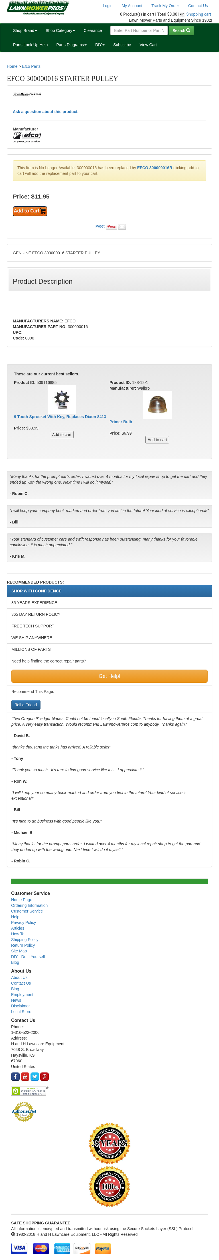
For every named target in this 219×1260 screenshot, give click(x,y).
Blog (15, 962)
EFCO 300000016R (154, 167)
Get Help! (109, 676)
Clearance (93, 30)
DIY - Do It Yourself (28, 956)
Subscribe (122, 44)
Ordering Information (29, 905)
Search (181, 30)
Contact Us (198, 5)
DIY (100, 44)
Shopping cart (198, 14)
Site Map (19, 951)
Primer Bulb (121, 422)
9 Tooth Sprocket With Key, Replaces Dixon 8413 (60, 416)
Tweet (99, 226)
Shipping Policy (24, 939)
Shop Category (60, 30)
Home (12, 66)
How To (17, 934)
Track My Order (165, 5)
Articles (17, 928)
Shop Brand (25, 30)
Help (15, 917)
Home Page (21, 899)
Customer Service (27, 911)
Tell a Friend (26, 705)
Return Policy (23, 945)
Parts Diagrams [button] (71, 44)
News (16, 1000)
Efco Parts (31, 66)
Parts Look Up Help (30, 44)
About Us (19, 977)
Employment (22, 994)
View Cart (148, 44)
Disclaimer (20, 1006)
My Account (132, 5)
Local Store (21, 1011)
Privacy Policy (23, 922)
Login (107, 5)
